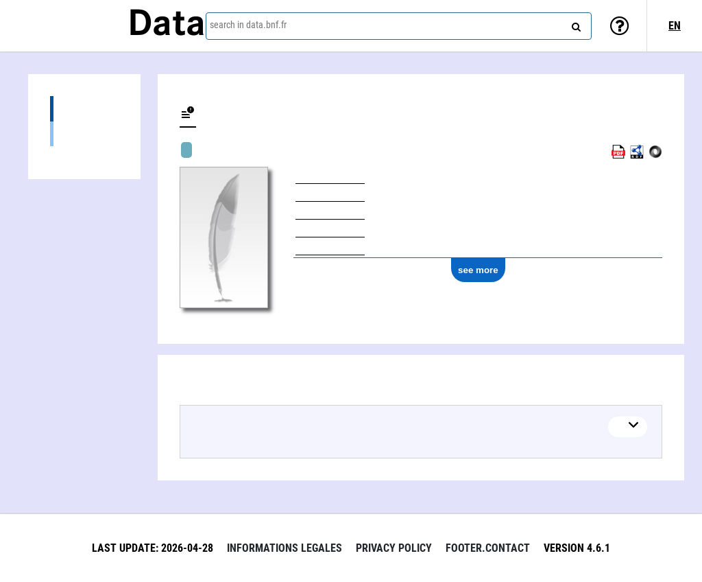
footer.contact (488, 548)
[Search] (574, 24)
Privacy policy (394, 548)
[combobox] (399, 26)
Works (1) (84, 108)
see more (478, 270)
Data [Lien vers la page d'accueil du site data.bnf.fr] (167, 25)
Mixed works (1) (84, 133)
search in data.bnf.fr (248, 24)
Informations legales (284, 548)
